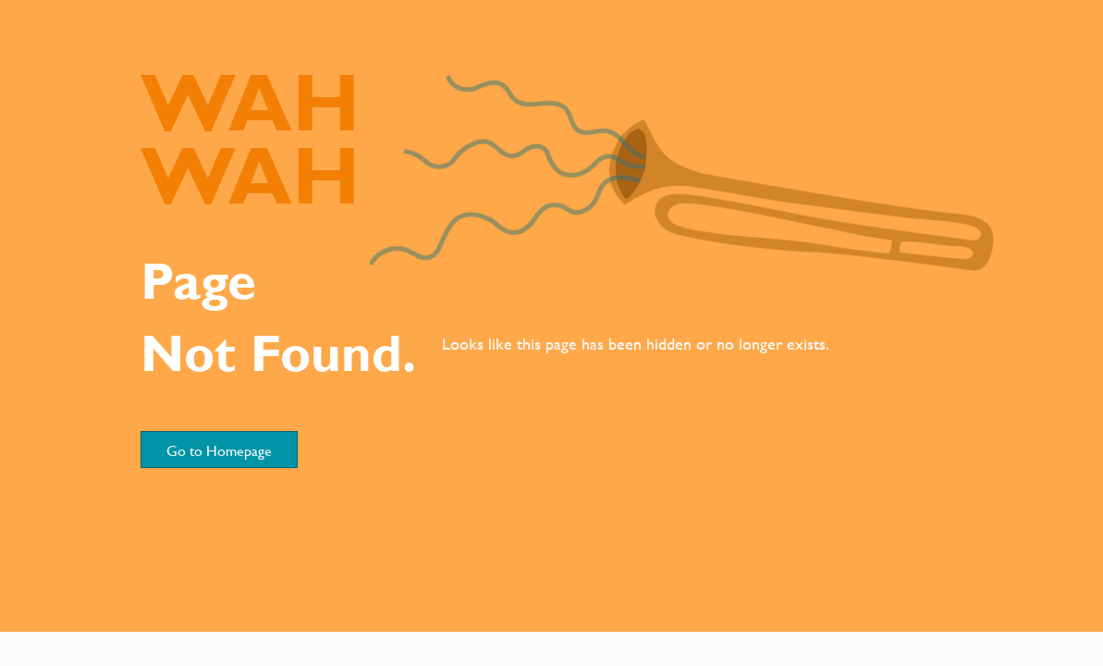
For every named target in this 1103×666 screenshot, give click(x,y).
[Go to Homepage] (219, 449)
